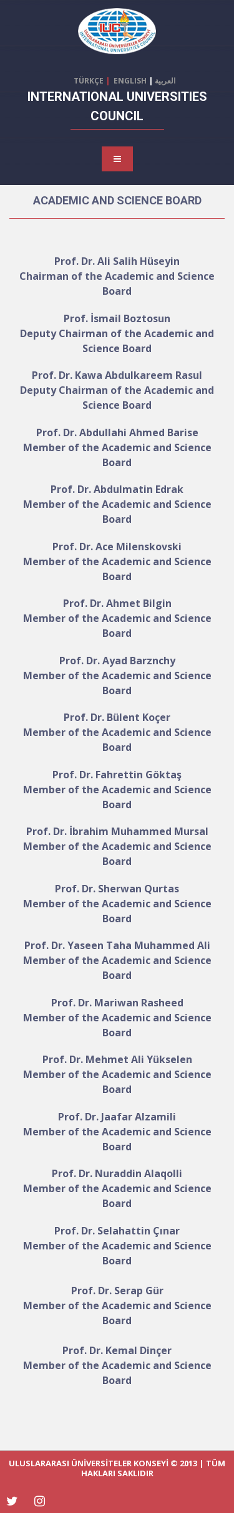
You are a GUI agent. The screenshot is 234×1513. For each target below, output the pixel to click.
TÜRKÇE (89, 80)
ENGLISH (128, 80)
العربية (166, 80)
